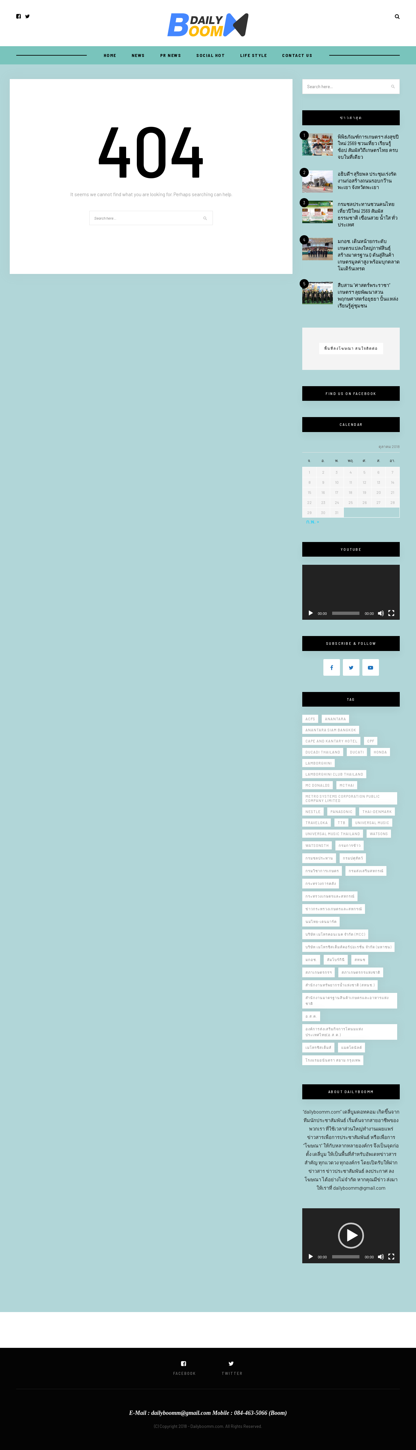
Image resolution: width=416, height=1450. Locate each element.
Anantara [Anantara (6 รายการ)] (335, 719)
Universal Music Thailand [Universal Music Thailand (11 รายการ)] (333, 834)
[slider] (346, 1256)
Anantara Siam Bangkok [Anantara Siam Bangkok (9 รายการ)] (331, 730)
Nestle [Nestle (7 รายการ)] (313, 811)
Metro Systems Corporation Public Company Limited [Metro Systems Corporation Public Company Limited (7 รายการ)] (343, 798)
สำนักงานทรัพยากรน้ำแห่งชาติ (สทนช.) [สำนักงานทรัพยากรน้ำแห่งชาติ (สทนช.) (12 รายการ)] (340, 985)
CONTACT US (297, 55)
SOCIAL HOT (210, 55)
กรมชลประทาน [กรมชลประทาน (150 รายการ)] (319, 858)
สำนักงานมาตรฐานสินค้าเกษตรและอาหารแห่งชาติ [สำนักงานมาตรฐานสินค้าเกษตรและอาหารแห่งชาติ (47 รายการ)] (347, 1001)
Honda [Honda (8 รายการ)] (380, 752)
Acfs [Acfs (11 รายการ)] (310, 719)
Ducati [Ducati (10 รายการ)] (357, 752)
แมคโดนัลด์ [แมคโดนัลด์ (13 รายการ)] (351, 1047)
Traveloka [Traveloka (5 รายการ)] (317, 822)
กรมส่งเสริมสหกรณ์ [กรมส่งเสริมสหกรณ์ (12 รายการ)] (366, 871)
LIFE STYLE (253, 55)
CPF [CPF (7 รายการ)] (370, 741)
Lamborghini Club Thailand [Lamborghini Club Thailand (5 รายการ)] (334, 774)
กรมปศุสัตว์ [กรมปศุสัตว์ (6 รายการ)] (353, 858)
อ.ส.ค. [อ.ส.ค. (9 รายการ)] (311, 1016)
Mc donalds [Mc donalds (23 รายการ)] (318, 785)
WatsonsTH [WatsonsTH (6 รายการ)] (317, 845)
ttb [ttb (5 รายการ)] (341, 822)
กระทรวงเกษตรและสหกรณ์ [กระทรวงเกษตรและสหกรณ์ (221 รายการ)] (330, 896)
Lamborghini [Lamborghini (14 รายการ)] (319, 763)
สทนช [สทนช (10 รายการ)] (360, 959)
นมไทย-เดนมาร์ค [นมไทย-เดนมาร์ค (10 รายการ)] (321, 921)
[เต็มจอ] (391, 613)
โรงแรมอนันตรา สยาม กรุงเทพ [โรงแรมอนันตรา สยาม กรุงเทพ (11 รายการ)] (333, 1060)
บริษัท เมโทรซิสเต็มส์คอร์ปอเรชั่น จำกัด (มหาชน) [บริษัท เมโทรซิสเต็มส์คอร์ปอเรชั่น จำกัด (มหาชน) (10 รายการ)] (349, 947)
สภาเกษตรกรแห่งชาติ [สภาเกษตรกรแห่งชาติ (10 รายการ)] (361, 972)
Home (110, 55)
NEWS (138, 55)
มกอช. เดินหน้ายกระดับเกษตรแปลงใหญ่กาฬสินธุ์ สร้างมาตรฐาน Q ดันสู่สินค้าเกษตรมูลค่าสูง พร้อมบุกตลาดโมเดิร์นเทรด (369, 254)
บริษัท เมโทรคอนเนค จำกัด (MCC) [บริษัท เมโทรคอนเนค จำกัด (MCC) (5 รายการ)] (335, 934)
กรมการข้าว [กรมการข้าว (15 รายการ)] (350, 845)
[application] (351, 592)
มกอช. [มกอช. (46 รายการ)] (311, 959)
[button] (351, 1236)
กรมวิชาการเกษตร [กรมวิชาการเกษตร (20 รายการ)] (322, 871)
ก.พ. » (312, 521)
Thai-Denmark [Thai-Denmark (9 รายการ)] (377, 811)
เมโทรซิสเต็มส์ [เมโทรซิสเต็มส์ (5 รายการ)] (319, 1047)
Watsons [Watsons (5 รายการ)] (379, 834)
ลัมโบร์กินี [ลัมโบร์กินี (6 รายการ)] (336, 959)
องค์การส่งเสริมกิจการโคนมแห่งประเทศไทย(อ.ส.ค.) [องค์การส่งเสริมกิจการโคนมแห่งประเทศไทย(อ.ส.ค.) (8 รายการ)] (334, 1032)
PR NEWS (170, 55)
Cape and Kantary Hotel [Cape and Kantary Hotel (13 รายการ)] (332, 741)
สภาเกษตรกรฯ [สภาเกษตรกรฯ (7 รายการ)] (319, 972)
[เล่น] (310, 613)
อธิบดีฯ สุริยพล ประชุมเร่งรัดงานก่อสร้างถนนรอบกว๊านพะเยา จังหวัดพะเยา (367, 180)
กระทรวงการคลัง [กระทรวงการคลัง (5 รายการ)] (321, 883)
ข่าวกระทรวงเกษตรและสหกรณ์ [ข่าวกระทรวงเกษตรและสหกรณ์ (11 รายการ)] (334, 909)
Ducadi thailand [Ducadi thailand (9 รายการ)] (323, 752)
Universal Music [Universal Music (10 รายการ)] (372, 822)
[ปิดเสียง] (381, 613)
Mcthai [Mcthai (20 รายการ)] (347, 785)
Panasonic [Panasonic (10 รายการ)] (342, 811)
